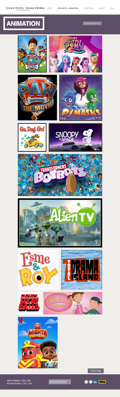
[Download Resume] (92, 23)
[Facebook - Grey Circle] (86, 382)
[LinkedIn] (95, 382)
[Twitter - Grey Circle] (90, 382)
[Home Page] (96, 370)
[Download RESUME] (60, 381)
